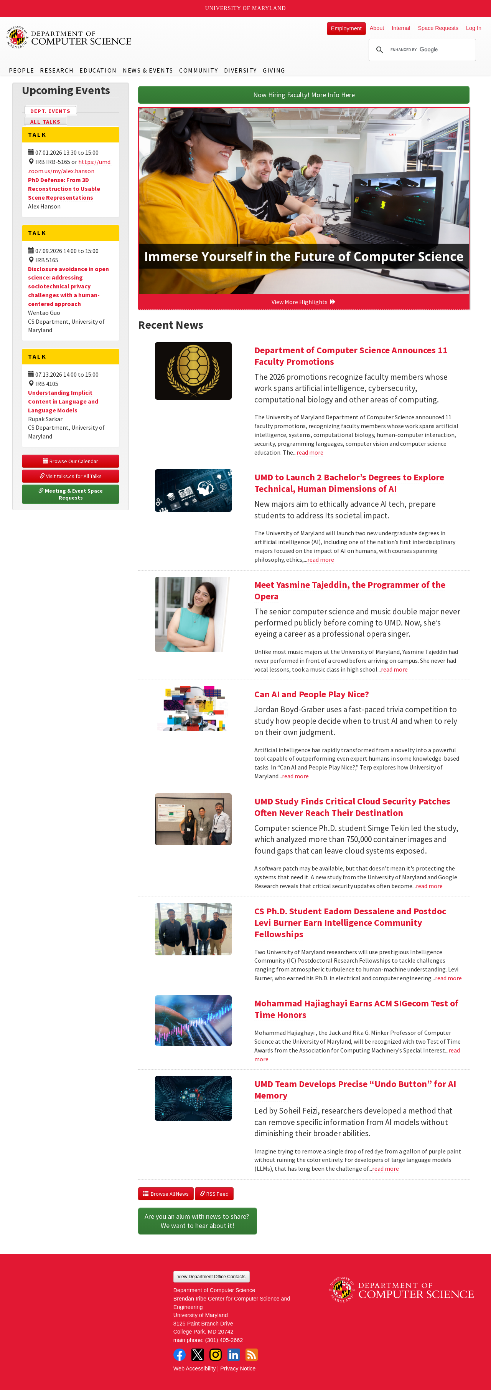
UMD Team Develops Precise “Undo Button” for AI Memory (355, 1089)
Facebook (179, 1355)
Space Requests (438, 28)
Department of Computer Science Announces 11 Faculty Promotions (351, 355)
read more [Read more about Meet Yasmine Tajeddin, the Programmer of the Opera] (394, 669)
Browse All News (166, 1193)
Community (198, 70)
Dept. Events (53, 110)
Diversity (240, 70)
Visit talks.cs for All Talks (71, 476)
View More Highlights (304, 302)
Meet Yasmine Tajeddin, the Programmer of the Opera (349, 590)
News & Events (148, 70)
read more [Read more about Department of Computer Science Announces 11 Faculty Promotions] (310, 452)
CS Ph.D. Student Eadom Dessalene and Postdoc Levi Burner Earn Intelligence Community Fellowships (350, 922)
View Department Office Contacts (212, 1276)
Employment (346, 28)
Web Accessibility (194, 1368)
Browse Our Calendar (70, 461)
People (22, 70)
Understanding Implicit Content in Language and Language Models (63, 401)
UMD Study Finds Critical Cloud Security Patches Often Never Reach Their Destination (352, 807)
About (377, 28)
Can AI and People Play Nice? (311, 694)
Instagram (215, 1355)
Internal (401, 28)
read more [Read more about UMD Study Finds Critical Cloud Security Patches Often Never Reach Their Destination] (429, 886)
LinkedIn (233, 1355)
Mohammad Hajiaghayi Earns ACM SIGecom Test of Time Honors (356, 1009)
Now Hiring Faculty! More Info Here (304, 94)
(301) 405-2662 (224, 1340)
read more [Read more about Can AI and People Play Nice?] (295, 776)
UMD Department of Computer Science (69, 37)
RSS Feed (214, 1193)
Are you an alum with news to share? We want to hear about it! (197, 1221)
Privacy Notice (237, 1368)
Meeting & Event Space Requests (71, 494)
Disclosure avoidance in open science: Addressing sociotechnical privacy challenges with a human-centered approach (68, 286)
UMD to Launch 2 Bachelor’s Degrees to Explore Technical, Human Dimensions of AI (349, 483)
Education (98, 70)
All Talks (45, 121)
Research (57, 70)
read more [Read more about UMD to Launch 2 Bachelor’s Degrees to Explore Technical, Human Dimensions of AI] (320, 559)
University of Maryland (245, 8)
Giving (274, 70)
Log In (473, 28)
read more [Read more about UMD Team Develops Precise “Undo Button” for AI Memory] (385, 1168)
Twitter (197, 1355)
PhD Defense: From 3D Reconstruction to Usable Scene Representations (64, 188)
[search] (421, 49)
